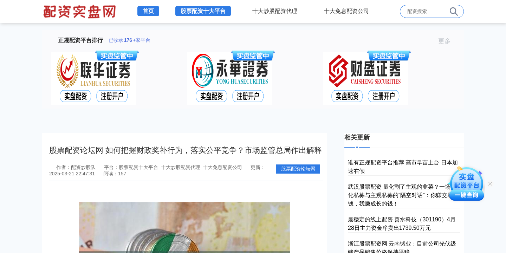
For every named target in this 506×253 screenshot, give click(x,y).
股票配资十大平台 (203, 11)
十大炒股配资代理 (274, 11)
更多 (447, 41)
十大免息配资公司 (346, 11)
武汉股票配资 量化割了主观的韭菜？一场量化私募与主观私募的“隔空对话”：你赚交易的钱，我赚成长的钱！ (403, 195)
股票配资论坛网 (298, 168)
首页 (148, 11)
